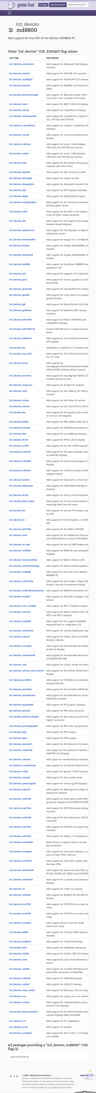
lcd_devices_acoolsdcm (21, 64)
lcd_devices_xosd (18, 1026)
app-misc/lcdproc (20, 1056)
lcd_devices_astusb (19, 73)
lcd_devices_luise (18, 535)
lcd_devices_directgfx (20, 178)
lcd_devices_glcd (18, 279)
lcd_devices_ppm (18, 737)
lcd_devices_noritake (20, 645)
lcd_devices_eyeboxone (21, 230)
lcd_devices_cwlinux (20, 144)
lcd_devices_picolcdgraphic (23, 725)
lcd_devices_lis (17, 519)
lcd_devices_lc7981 (19, 445)
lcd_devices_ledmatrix (21, 485)
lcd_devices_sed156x (20, 836)
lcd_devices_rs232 (18, 771)
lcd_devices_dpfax (18, 196)
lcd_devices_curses (19, 134)
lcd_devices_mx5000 (20, 621)
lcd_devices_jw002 (19, 421)
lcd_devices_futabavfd (21, 254)
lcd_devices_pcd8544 (20, 679)
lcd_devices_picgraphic (21, 704)
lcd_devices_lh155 (18, 495)
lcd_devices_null (17, 664)
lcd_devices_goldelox (20, 310)
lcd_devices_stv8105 (20, 913)
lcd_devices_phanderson (22, 695)
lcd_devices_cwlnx (19, 153)
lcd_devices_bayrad (19, 85)
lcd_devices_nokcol (19, 636)
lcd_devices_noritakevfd (22, 655)
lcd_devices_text (18, 947)
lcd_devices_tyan (18, 959)
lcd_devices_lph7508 (20, 529)
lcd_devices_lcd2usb (20, 451)
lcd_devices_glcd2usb (20, 288)
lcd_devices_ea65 (18, 211)
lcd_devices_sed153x (20, 826)
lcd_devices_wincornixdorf (23, 1011)
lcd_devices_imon (18, 362)
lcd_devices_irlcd (18, 390)
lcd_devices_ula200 (19, 968)
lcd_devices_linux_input (21, 501)
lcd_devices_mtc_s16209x (22, 605)
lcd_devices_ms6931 (20, 596)
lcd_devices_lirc (17, 510)
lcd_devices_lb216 (18, 439)
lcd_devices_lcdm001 (20, 461)
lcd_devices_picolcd (19, 710)
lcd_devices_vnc (17, 996)
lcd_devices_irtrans (19, 406)
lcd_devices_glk (17, 304)
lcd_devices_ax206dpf (20, 79)
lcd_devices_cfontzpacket (23, 116)
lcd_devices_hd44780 (20, 319)
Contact (84, 1075)
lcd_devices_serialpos (20, 851)
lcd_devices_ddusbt (19, 172)
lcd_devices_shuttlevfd (21, 870)
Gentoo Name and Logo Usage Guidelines (49, 1087)
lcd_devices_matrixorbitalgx (24, 565)
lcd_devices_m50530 (20, 550)
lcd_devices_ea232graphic (23, 202)
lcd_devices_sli (17, 888)
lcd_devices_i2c (17, 347)
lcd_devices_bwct (18, 104)
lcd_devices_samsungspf (22, 783)
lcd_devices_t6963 (18, 932)
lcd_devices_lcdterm (20, 470)
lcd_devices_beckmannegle (23, 94)
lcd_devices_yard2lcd (20, 1032)
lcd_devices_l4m (17, 433)
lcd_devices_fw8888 (19, 264)
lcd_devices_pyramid (20, 743)
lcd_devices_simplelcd (21, 879)
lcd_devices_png (17, 731)
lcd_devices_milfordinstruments (26, 590)
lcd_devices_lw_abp (19, 544)
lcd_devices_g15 (17, 273)
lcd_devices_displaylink (21, 184)
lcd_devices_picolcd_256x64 (24, 716)
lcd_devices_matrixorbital (23, 559)
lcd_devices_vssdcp (19, 1002)
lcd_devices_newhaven (21, 630)
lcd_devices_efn (17, 220)
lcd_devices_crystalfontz (22, 125)
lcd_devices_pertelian (20, 689)
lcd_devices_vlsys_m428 (22, 990)
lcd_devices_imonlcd (20, 375)
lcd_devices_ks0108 (19, 427)
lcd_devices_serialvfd (20, 860)
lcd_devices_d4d (17, 162)
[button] (58, 4)
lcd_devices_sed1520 (20, 817)
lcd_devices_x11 (17, 1020)
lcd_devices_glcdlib (19, 294)
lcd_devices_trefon (19, 953)
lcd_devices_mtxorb (20, 611)
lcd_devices (27, 24)
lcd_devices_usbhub (20, 978)
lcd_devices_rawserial (20, 750)
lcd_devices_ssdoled (20, 894)
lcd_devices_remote (19, 759)
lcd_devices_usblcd (19, 984)
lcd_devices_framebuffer (22, 239)
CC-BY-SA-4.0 (68, 1084)
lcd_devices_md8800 (20, 571)
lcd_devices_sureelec (20, 922)
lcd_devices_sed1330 (20, 798)
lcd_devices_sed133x (20, 808)
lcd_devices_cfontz (19, 110)
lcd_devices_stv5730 (20, 904)
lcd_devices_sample (19, 777)
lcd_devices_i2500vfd (20, 338)
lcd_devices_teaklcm (20, 941)
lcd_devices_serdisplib (21, 842)
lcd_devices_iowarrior (20, 384)
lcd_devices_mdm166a (21, 581)
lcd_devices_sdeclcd (19, 789)
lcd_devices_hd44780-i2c (22, 328)
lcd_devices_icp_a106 (20, 353)
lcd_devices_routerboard (22, 765)
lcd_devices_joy (17, 412)
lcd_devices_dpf (17, 190)
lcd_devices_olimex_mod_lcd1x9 (26, 670)
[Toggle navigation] (9, 13)
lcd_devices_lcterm (19, 479)
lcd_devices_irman (19, 400)
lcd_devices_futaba (19, 245)
